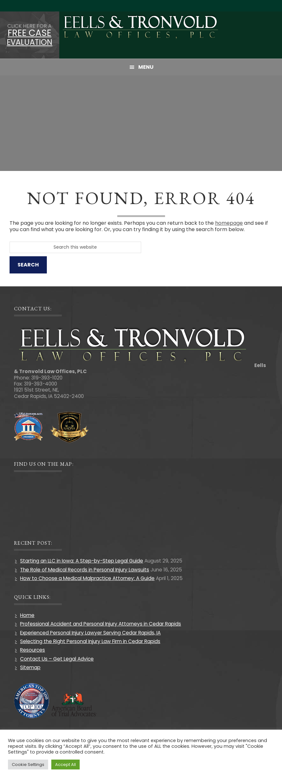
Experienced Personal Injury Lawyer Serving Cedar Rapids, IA (90, 632)
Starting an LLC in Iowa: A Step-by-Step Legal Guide (81, 560)
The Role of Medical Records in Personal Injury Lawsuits (84, 569)
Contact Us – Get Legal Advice (57, 658)
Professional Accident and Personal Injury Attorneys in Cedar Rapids (100, 623)
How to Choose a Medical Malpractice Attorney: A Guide (87, 578)
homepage (229, 223)
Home (27, 615)
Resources (32, 650)
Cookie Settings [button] (28, 764)
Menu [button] (146, 67)
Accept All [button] (65, 764)
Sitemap (30, 667)
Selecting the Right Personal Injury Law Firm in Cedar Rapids (90, 641)
